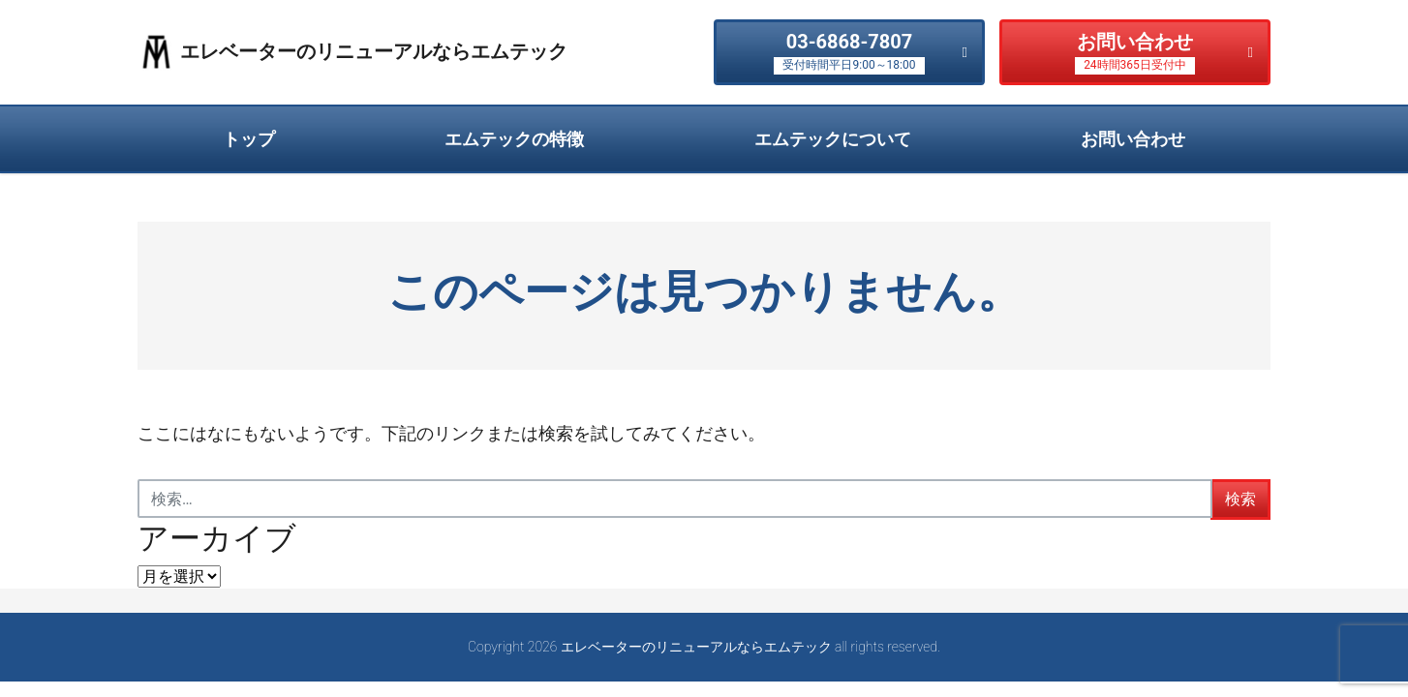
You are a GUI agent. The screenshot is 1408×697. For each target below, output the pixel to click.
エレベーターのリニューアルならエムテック (373, 51)
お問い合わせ (1135, 53)
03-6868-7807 (849, 53)
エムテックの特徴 (514, 139)
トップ (249, 139)
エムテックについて (832, 139)
